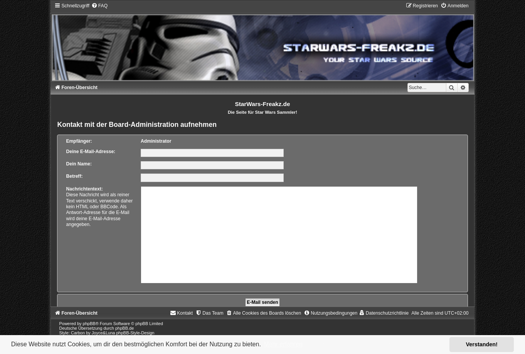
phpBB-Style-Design (135, 332)
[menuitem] (99, 5)
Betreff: (74, 176)
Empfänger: (79, 141)
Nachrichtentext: (84, 189)
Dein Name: (79, 164)
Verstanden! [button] (482, 344)
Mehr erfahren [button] (283, 344)
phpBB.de (124, 328)
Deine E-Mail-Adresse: (90, 151)
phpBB (89, 323)
